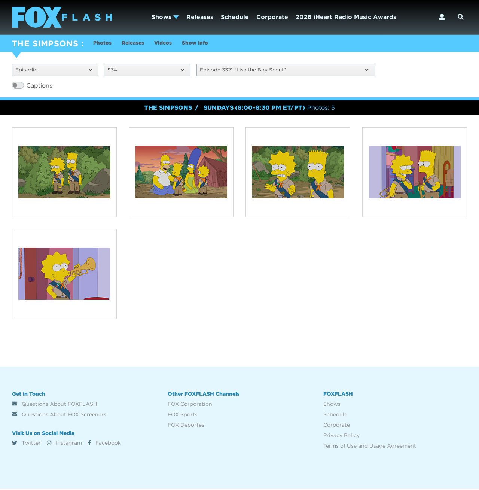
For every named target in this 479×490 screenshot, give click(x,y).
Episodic (53, 70)
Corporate (272, 17)
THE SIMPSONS (45, 43)
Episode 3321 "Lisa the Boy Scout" (284, 70)
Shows (165, 17)
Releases (199, 17)
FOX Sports (183, 416)
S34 (145, 70)
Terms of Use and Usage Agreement (369, 447)
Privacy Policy (341, 437)
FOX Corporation (190, 405)
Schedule (235, 17)
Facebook (104, 444)
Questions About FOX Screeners (59, 416)
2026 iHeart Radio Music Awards (346, 17)
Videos (176, 44)
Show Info (214, 44)
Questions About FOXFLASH (54, 405)
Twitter (26, 444)
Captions (39, 87)
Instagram (64, 444)
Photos (104, 44)
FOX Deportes (186, 426)
